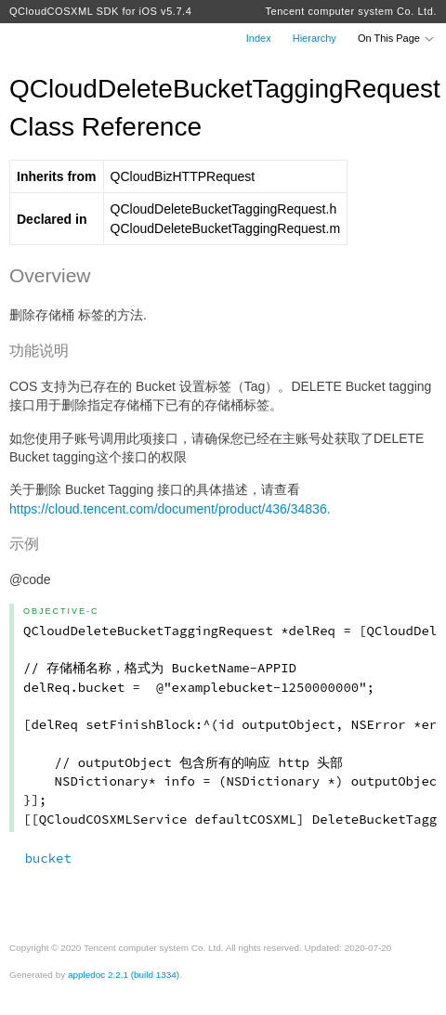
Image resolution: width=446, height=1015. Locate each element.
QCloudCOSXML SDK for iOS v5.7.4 (100, 11)
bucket (40, 858)
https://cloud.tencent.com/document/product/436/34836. (170, 508)
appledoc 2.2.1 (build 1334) (123, 974)
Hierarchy (314, 38)
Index (258, 38)
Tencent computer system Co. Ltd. (351, 11)
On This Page (397, 38)
